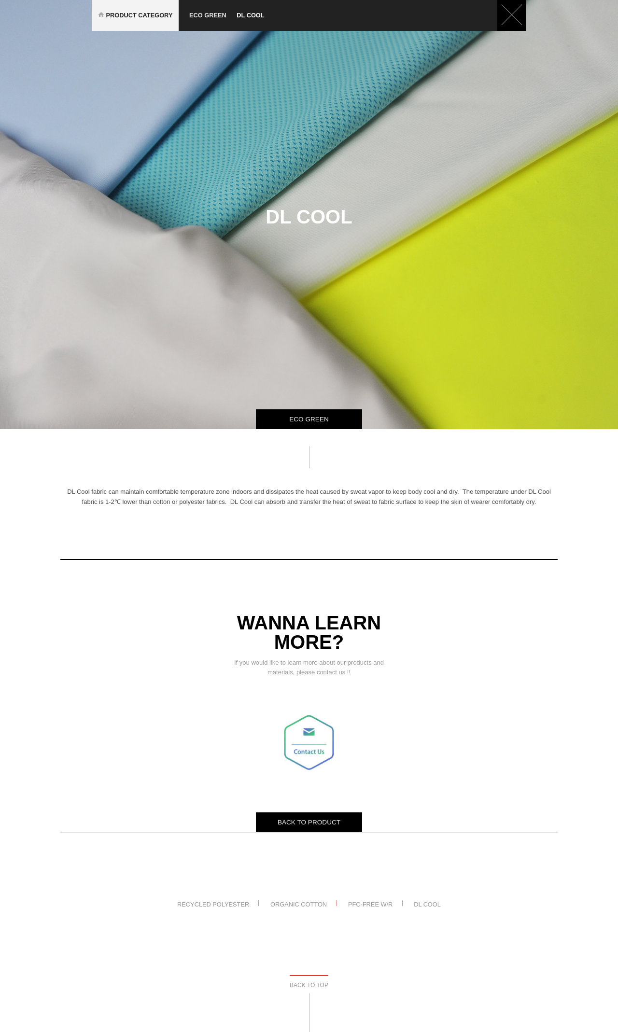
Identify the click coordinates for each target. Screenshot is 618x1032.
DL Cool (427, 903)
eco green (212, 15)
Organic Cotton (298, 903)
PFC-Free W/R (370, 903)
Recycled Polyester (213, 903)
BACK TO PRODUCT (309, 822)
